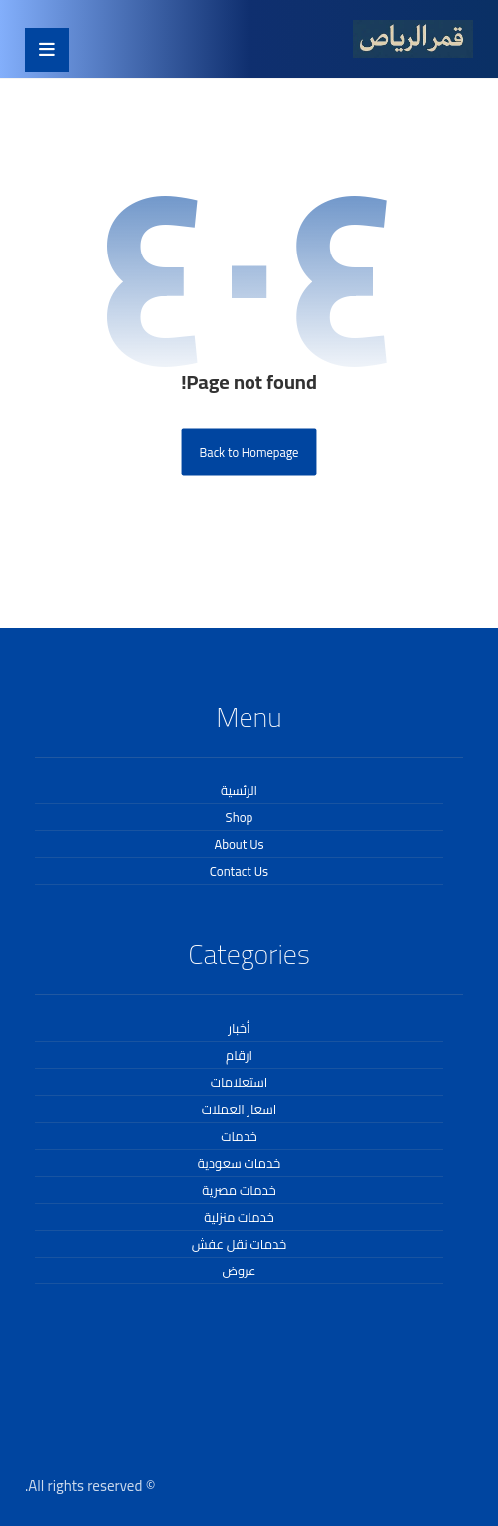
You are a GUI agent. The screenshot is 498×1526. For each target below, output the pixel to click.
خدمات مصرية (238, 1190)
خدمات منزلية (238, 1217)
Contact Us (239, 871)
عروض (238, 1270)
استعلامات (239, 1082)
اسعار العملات (239, 1109)
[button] (47, 50)
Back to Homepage (249, 451)
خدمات (239, 1136)
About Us (238, 844)
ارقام (239, 1055)
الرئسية (239, 790)
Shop (239, 817)
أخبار (239, 1028)
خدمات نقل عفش (239, 1244)
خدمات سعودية (239, 1163)
